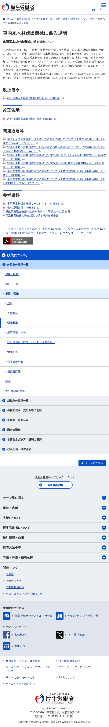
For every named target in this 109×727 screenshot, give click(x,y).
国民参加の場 (55, 485)
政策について (54, 517)
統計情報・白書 (54, 537)
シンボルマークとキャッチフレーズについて (28, 669)
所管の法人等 (14, 580)
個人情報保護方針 (69, 660)
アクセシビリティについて (75, 667)
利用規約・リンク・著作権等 (23, 660)
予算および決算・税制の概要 (24, 439)
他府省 (10, 574)
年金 (8, 381)
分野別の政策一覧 (17, 264)
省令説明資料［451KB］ (21, 207)
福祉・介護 (12, 283)
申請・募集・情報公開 (54, 557)
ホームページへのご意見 (20, 683)
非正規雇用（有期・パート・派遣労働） (31, 342)
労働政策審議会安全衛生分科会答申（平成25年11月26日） (38, 211)
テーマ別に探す (54, 498)
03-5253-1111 (56, 716)
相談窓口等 (13, 371)
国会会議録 (13, 429)
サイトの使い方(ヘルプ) (20, 677)
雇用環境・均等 (16, 332)
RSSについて (67, 677)
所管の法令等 (54, 547)
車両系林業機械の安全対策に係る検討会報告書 (31, 215)
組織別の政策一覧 (17, 400)
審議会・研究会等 (17, 420)
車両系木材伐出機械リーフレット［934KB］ (33, 203)
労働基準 (12, 322)
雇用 (10, 303)
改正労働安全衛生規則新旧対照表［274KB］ (33, 98)
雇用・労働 (12, 293)
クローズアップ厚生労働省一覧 (24, 593)
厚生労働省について (54, 528)
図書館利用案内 (15, 587)
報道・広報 (54, 508)
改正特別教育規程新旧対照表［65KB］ (30, 118)
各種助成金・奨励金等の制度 (24, 410)
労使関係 (12, 351)
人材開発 (12, 313)
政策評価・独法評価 (19, 449)
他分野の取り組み (16, 390)
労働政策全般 (15, 361)
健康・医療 (12, 274)
